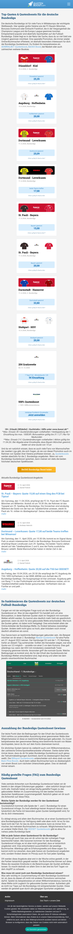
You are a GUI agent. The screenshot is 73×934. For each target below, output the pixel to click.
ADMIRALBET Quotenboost (14, 46)
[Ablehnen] (69, 918)
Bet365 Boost (34, 46)
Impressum (9, 901)
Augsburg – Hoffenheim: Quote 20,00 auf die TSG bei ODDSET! (35, 569)
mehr (3, 514)
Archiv (7, 897)
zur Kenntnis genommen (36, 929)
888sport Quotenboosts (22, 758)
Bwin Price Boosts (9, 761)
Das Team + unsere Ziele (50, 901)
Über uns (44, 897)
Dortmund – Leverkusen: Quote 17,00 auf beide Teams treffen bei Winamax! (34, 533)
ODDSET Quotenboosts (39, 829)
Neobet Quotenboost (45, 637)
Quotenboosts (62, 454)
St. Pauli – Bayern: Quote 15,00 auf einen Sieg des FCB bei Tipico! (32, 495)
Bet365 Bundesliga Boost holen (36, 469)
